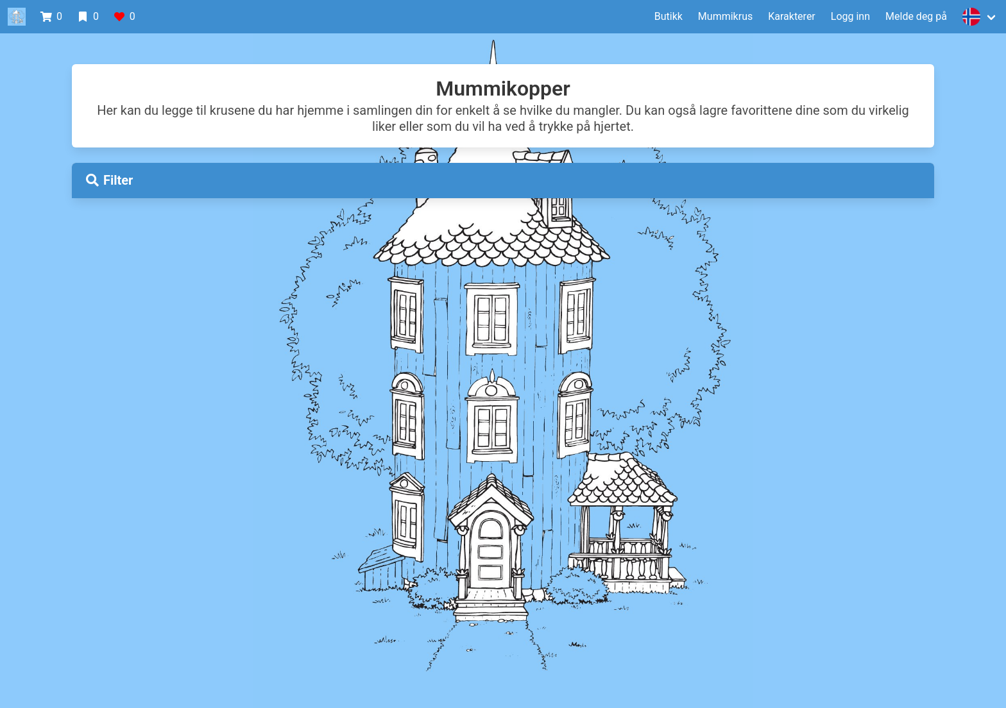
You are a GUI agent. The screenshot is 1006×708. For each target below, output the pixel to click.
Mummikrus (725, 16)
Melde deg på (916, 16)
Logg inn (850, 16)
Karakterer (791, 16)
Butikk (668, 16)
